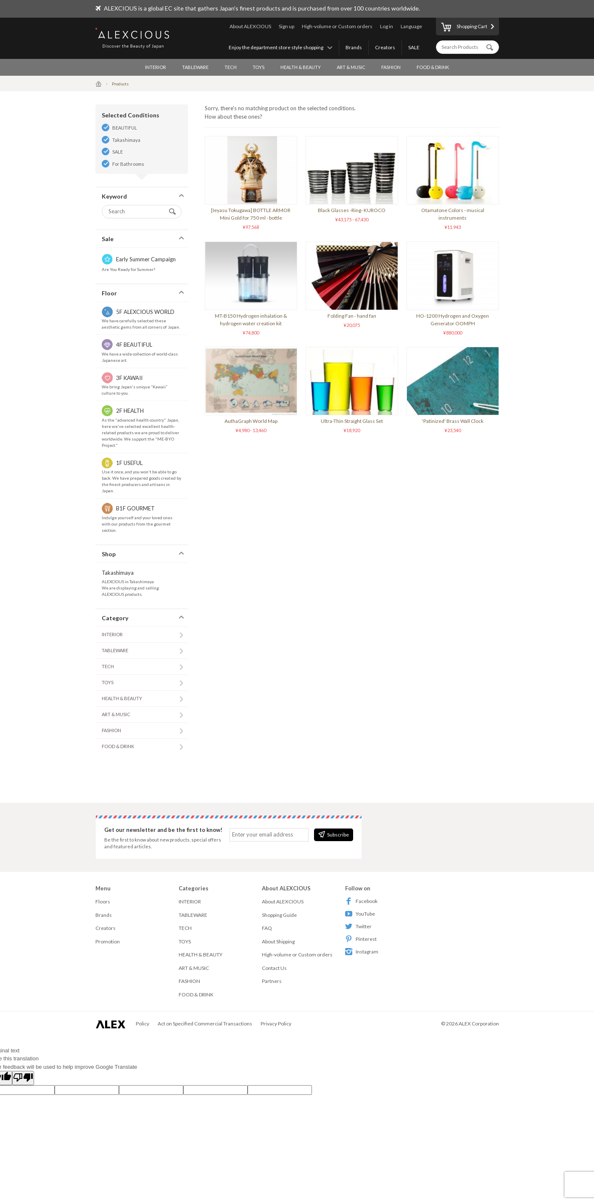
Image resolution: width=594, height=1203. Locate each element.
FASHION (391, 67)
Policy (142, 1023)
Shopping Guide (279, 915)
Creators (385, 47)
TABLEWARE (195, 67)
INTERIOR (155, 67)
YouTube (360, 913)
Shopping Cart (464, 28)
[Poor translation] (23, 1078)
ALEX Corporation (479, 1023)
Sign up (286, 26)
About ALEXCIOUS (250, 26)
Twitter (358, 926)
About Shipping (278, 941)
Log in (386, 26)
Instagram (361, 951)
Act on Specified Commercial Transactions (205, 1023)
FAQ (267, 928)
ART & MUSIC (351, 67)
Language (411, 26)
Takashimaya (126, 140)
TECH (230, 67)
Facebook (361, 901)
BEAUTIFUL (124, 127)
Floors (102, 901)
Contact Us (274, 968)
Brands (354, 47)
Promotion (107, 941)
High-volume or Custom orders (337, 26)
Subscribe (333, 834)
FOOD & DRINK (433, 67)
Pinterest (361, 939)
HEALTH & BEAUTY (300, 67)
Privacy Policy (276, 1023)
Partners (272, 981)
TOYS (258, 67)
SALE (414, 47)
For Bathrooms (128, 164)
